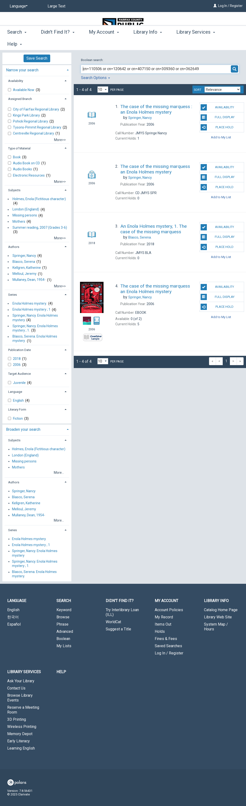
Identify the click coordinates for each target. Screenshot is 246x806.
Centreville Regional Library (34, 133)
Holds (160, 631)
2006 (17, 365)
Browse (62, 617)
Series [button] (12, 294)
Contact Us (16, 688)
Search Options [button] (95, 77)
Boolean (63, 638)
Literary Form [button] (17, 409)
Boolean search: (92, 60)
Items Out (163, 624)
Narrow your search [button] (22, 70)
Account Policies (169, 610)
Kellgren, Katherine (26, 268)
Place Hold (217, 127)
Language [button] (15, 392)
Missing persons (24, 215)
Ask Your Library (20, 681)
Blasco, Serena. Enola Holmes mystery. (34, 339)
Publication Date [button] (19, 350)
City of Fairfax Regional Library (36, 109)
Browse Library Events (20, 697)
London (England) (25, 209)
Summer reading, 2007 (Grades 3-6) (39, 227)
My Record (164, 617)
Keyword (63, 610)
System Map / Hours (216, 626)
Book (17, 157)
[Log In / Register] (215, 6)
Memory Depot (19, 734)
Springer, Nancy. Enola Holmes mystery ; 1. (35, 328)
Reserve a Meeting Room (23, 709)
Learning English (21, 748)
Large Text (56, 6)
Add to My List (221, 137)
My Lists (63, 646)
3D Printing (16, 719)
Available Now (24, 90)
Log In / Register (230, 6)
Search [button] (16, 43)
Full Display (217, 117)
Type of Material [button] (19, 148)
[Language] (17, 6)
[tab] (36, 69)
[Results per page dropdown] (103, 89)
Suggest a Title (118, 629)
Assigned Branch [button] (20, 99)
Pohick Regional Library (31, 121)
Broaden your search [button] (23, 429)
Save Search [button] (36, 58)
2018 (17, 359)
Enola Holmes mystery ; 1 (31, 310)
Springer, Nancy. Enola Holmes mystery (35, 318)
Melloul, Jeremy (24, 274)
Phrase (62, 624)
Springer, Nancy (24, 256)
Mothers (18, 221)
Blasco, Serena (23, 262)
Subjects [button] (14, 190)
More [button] (185, 44)
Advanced (64, 631)
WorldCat (113, 622)
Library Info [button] (147, 43)
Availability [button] (15, 81)
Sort (197, 90)
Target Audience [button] (19, 373)
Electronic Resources (29, 175)
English (19, 400)
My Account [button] (104, 43)
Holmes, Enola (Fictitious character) (39, 199)
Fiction (18, 418)
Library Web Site (218, 617)
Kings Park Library (27, 115)
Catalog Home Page (221, 610)
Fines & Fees (166, 638)
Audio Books (23, 169)
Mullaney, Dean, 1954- (29, 280)
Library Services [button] (24, 672)
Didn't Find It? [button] (57, 43)
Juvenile (19, 383)
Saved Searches (168, 646)
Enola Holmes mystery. (29, 303)
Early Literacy (18, 741)
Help (61, 672)
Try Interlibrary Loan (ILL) (122, 612)
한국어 (13, 617)
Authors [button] (13, 247)
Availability (217, 107)
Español (14, 624)
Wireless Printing (21, 726)
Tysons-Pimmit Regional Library (37, 127)
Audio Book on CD (27, 163)
